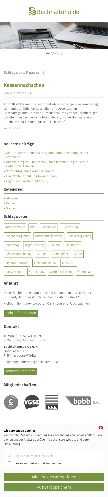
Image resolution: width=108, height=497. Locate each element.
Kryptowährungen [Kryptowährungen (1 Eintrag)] (16, 263)
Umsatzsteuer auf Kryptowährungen (31, 176)
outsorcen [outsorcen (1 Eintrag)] (68, 263)
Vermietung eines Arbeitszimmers (30, 171)
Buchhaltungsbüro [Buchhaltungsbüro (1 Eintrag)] (17, 236)
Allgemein (13, 198)
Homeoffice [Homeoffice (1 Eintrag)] (61, 254)
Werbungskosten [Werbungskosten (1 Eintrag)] (61, 272)
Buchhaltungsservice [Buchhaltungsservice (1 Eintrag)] (49, 236)
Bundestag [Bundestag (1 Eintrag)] (12, 245)
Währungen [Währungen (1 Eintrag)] (84, 272)
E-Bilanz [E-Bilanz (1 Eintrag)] (54, 245)
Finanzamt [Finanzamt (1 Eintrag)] (72, 245)
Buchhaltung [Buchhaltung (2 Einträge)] (70, 227)
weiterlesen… (13, 128)
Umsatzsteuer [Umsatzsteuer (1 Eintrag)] (14, 272)
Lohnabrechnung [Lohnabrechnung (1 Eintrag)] (45, 263)
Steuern (11, 208)
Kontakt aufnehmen (20, 371)
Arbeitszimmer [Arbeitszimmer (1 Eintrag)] (15, 227)
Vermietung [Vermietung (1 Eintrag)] (36, 272)
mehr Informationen (20, 313)
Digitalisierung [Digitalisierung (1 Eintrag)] (34, 245)
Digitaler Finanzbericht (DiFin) (27, 181)
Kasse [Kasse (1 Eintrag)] (78, 254)
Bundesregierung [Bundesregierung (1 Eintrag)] (79, 236)
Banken (11, 203)
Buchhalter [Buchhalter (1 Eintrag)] (48, 227)
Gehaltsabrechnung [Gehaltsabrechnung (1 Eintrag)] (18, 254)
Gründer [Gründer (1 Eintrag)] (42, 254)
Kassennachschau (24, 85)
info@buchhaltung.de (29, 340)
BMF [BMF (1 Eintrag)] (33, 227)
